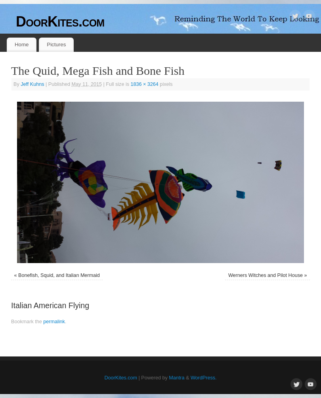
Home (22, 44)
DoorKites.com (60, 21)
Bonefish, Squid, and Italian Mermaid (59, 275)
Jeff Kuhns (32, 84)
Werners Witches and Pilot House (265, 275)
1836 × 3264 (144, 84)
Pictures (56, 44)
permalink (54, 321)
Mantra (176, 378)
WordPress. (204, 378)
